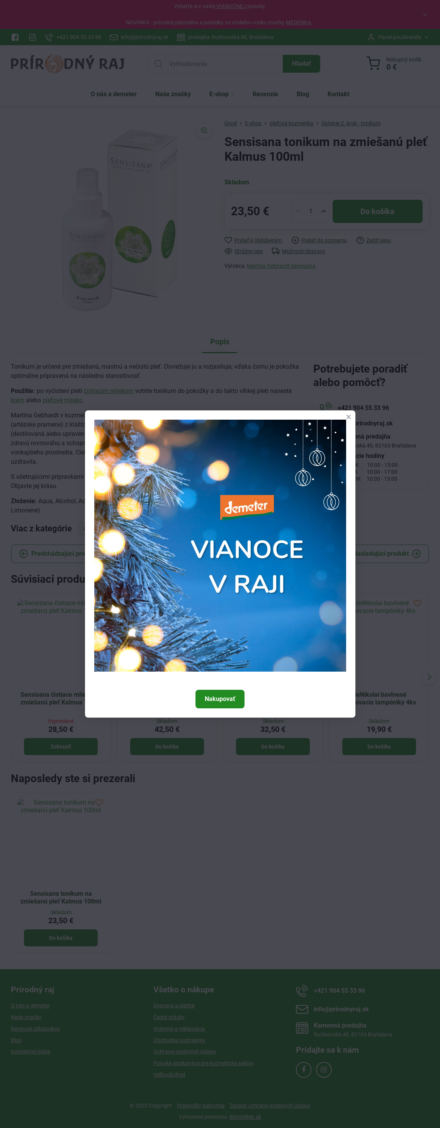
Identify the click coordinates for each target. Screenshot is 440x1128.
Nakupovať (220, 699)
